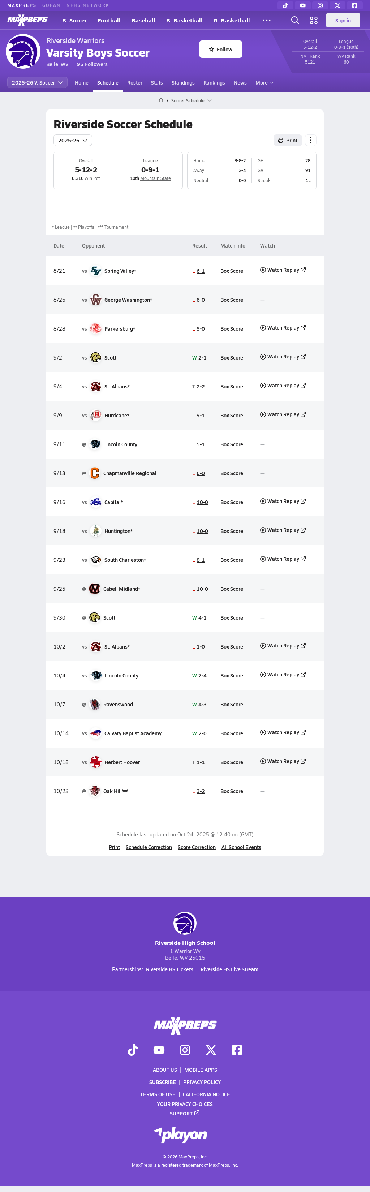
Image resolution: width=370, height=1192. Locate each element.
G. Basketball (232, 20)
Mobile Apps (200, 1069)
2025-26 (72, 140)
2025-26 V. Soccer (37, 82)
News (240, 82)
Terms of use (158, 1094)
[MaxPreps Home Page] (161, 100)
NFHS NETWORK (87, 5)
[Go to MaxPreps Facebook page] (237, 1050)
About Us (165, 1069)
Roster (134, 82)
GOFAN (51, 5)
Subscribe (162, 1081)
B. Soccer (74, 20)
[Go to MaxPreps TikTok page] (133, 1050)
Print (114, 847)
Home (82, 82)
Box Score (231, 270)
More (263, 82)
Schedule (108, 82)
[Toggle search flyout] (295, 20)
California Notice (206, 1094)
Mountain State (155, 178)
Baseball (143, 20)
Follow (220, 49)
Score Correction (197, 847)
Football (109, 20)
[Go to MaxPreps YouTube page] (159, 1050)
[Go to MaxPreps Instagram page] (185, 1050)
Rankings (214, 82)
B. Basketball (184, 20)
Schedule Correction (149, 847)
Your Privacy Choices (185, 1103)
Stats (157, 82)
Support (185, 1112)
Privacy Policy (202, 1081)
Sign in (343, 20)
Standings (183, 82)
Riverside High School (185, 929)
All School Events (241, 847)
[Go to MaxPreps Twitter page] (211, 1050)
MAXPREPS (21, 5)
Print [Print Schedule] (287, 140)
